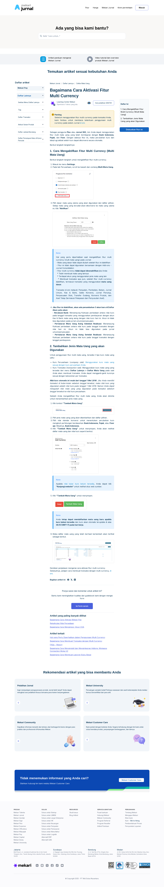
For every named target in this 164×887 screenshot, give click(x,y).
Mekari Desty (19, 840)
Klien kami (129, 818)
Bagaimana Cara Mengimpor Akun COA (67, 627)
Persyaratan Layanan (133, 826)
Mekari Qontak (19, 818)
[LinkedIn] (75, 580)
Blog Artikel (73, 815)
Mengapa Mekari (131, 815)
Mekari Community (104, 818)
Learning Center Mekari (66, 102)
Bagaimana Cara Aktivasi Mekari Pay (66, 620)
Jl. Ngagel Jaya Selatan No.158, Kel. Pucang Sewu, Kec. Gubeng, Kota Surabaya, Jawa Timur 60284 (69, 854)
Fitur (87, 7)
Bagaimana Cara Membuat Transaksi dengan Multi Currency (76, 641)
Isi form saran (82, 606)
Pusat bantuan (102, 812)
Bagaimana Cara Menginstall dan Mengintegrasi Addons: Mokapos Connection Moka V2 (78, 649)
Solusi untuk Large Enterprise (52, 818)
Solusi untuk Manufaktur (50, 832)
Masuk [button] (142, 7)
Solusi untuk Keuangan (50, 823)
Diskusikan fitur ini (134, 129)
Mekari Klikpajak (20, 832)
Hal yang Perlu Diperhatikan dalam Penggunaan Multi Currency (77, 637)
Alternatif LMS (47, 840)
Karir (127, 821)
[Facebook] (68, 580)
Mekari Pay (18, 834)
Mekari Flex (18, 823)
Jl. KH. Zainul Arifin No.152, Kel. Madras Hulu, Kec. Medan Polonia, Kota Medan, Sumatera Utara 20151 (133, 854)
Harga (95, 7)
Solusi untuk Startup (49, 812)
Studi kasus (73, 812)
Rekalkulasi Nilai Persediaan (62, 623)
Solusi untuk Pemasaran (50, 829)
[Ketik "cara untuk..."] (82, 36)
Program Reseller (103, 823)
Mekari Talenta (19, 812)
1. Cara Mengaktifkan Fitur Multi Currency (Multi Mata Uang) (132, 112)
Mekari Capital (19, 837)
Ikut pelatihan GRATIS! (103, 103)
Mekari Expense (20, 826)
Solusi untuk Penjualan (50, 826)
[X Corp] (71, 580)
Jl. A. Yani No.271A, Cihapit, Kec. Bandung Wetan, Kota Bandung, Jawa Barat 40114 (100, 854)
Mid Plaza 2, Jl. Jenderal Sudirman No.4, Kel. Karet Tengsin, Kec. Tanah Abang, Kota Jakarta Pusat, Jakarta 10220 (32, 854)
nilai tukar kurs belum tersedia (79, 484)
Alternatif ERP (47, 837)
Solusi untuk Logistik (49, 834)
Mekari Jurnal (108, 7)
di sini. (82, 123)
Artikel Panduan (103, 826)
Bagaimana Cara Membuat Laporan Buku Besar (70, 655)
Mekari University (20, 843)
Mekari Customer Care (131, 780)
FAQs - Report (56, 645)
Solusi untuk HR (47, 821)
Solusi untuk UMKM (49, 815)
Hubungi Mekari (103, 815)
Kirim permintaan (125, 7)
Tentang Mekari (131, 812)
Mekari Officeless (20, 829)
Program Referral (103, 821)
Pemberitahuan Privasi (133, 823)
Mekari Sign (18, 821)
